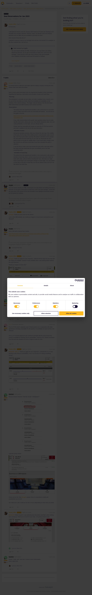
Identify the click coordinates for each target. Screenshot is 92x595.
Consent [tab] (20, 285)
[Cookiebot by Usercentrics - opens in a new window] (76, 280)
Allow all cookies (71, 313)
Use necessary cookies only (20, 313)
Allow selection (46, 313)
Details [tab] (46, 285)
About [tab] (72, 285)
